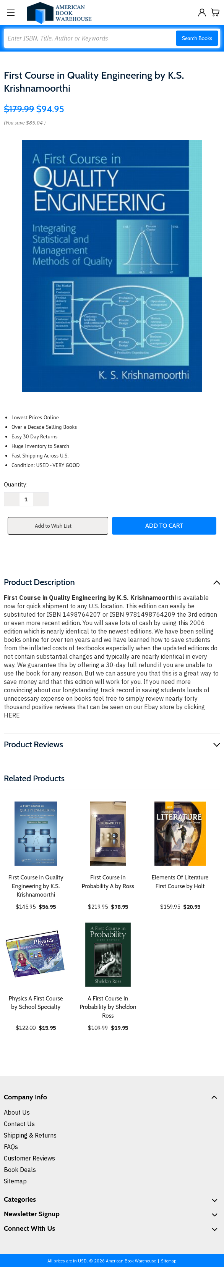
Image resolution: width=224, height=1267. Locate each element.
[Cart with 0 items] (215, 12)
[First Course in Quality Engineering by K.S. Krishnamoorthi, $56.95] (36, 834)
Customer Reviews (29, 1158)
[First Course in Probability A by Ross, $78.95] (108, 834)
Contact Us (19, 1124)
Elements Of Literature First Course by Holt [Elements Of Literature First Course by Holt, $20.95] (180, 882)
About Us (17, 1112)
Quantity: (16, 484)
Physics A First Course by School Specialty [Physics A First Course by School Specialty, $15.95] (36, 1003)
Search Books (197, 38)
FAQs (11, 1147)
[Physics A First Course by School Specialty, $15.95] (36, 955)
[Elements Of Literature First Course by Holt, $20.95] (180, 834)
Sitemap (15, 1181)
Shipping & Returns (30, 1135)
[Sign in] (202, 12)
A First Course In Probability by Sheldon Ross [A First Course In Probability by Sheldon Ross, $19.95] (108, 1007)
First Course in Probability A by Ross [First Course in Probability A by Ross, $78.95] (108, 882)
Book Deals (20, 1169)
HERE (12, 715)
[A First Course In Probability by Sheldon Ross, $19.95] (108, 955)
